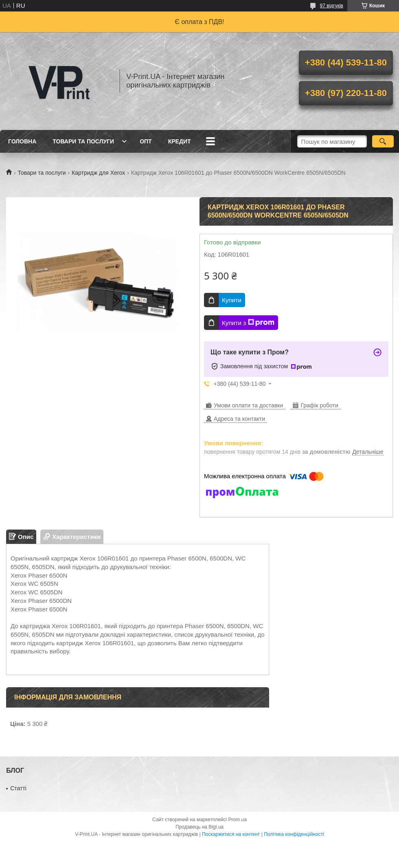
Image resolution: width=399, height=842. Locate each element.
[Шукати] (383, 141)
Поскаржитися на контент (231, 834)
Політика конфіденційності (294, 834)
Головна (22, 141)
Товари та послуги (83, 141)
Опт (146, 141)
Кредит (179, 141)
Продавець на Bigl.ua (199, 827)
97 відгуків (331, 6)
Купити (231, 300)
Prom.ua (237, 819)
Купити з (248, 322)
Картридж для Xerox (98, 172)
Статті (18, 788)
